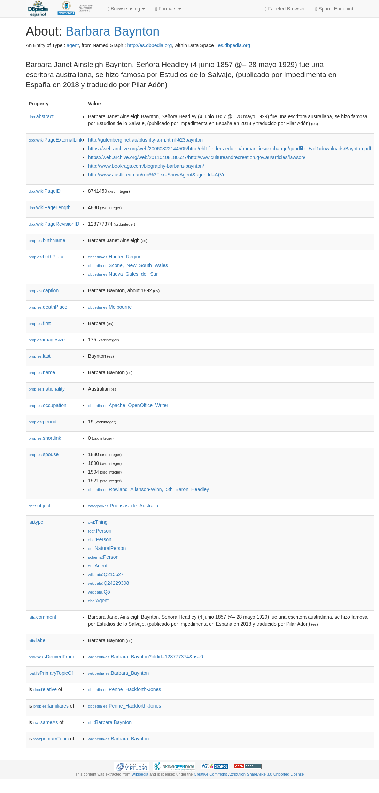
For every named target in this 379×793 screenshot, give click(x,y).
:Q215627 (106, 574)
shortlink (45, 438)
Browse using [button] (126, 9)
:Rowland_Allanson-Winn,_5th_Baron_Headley (148, 489)
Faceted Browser (285, 9)
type (36, 522)
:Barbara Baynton (110, 722)
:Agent (97, 565)
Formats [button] (168, 9)
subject (39, 505)
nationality (47, 389)
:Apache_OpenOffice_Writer (128, 405)
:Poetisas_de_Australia (123, 505)
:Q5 (99, 592)
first (40, 323)
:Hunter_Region (114, 256)
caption (44, 290)
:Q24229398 (108, 583)
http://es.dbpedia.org (149, 45)
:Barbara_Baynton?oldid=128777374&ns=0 (145, 656)
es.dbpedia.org (234, 45)
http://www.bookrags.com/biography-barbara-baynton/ (146, 166)
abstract (41, 116)
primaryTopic (51, 738)
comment (42, 617)
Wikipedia (139, 774)
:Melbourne (110, 307)
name (42, 372)
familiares (51, 706)
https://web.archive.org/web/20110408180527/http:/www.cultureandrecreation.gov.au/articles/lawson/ (196, 157)
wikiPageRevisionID (54, 224)
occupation (48, 405)
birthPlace (46, 256)
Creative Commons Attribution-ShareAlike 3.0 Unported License (249, 774)
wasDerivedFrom (51, 656)
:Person (99, 531)
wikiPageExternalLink (56, 140)
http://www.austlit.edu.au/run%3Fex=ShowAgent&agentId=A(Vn (157, 175)
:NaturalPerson (107, 548)
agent (73, 45)
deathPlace (48, 307)
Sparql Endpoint (334, 9)
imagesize (47, 339)
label (37, 640)
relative (45, 689)
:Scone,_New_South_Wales (128, 265)
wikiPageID (45, 191)
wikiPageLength (50, 207)
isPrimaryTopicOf (51, 673)
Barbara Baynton (112, 31)
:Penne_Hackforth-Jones (124, 689)
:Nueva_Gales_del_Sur (123, 274)
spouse (44, 454)
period (42, 421)
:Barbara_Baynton (118, 673)
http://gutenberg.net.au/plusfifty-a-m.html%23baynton (145, 140)
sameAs (45, 722)
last (40, 356)
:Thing (98, 522)
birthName (47, 240)
